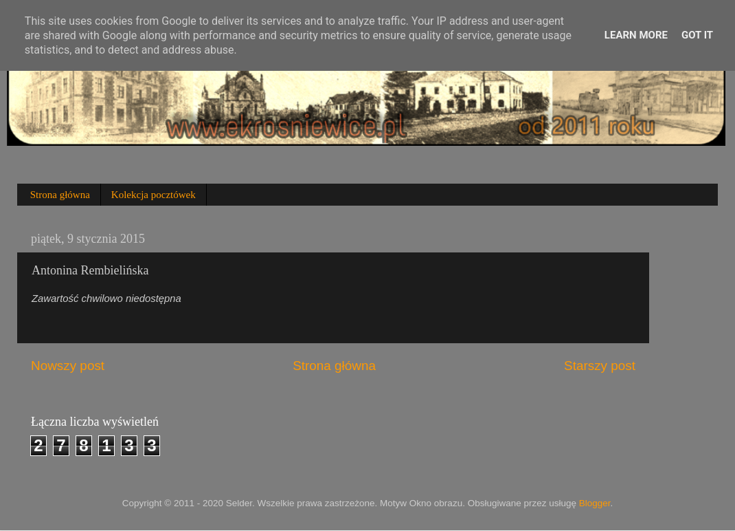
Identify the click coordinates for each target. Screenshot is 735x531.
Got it (697, 35)
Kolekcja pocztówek (153, 194)
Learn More (636, 35)
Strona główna (60, 194)
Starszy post (599, 365)
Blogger (595, 503)
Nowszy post (67, 365)
